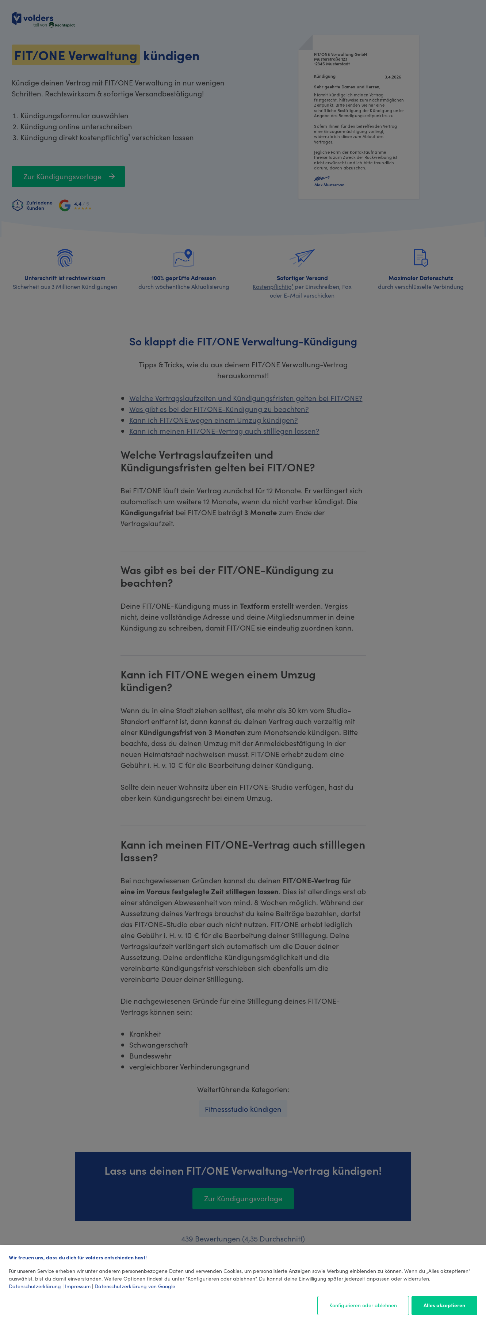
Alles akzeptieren (444, 1305)
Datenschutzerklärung (35, 1286)
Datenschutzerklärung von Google (135, 1286)
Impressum (78, 1286)
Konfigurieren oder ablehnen (363, 1305)
